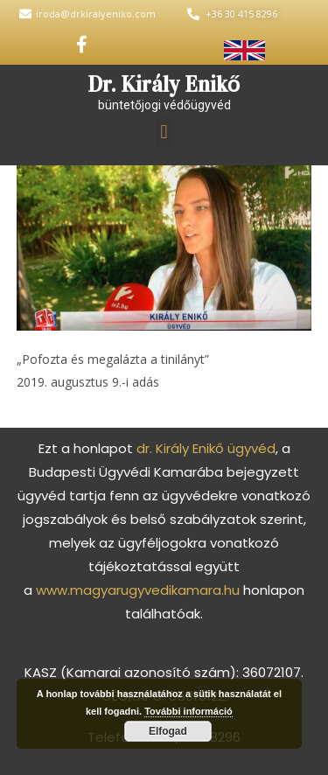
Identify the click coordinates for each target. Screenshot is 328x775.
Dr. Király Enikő (164, 84)
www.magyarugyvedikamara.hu (138, 590)
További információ (188, 711)
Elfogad (168, 731)
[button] (164, 131)
